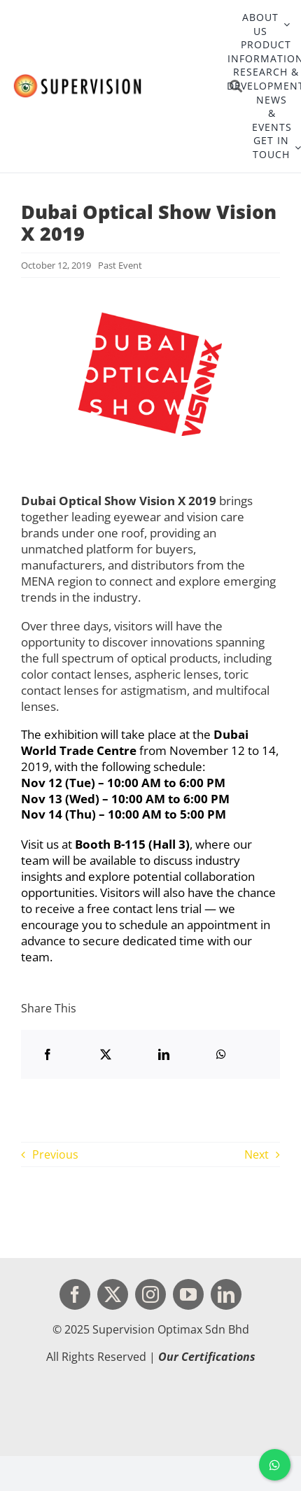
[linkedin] (226, 1294)
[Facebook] (47, 1054)
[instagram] (150, 1294)
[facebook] (74, 1294)
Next (256, 1154)
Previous (55, 1154)
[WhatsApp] (221, 1054)
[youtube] (188, 1294)
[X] (105, 1054)
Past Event (120, 265)
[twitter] (112, 1294)
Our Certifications (206, 1356)
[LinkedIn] (163, 1054)
